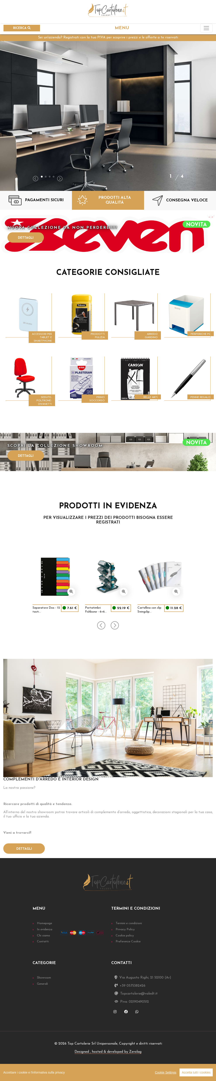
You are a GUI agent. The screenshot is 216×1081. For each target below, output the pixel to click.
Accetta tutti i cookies (196, 1072)
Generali (42, 984)
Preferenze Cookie (128, 941)
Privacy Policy (125, 929)
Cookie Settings (165, 1072)
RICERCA (22, 28)
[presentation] (35, 179)
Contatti (43, 941)
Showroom (44, 977)
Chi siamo (43, 935)
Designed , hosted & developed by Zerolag (108, 1052)
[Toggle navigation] (206, 28)
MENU (122, 28)
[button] (42, 176)
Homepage (44, 923)
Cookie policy (125, 935)
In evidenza (44, 929)
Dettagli (25, 238)
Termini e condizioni (129, 923)
